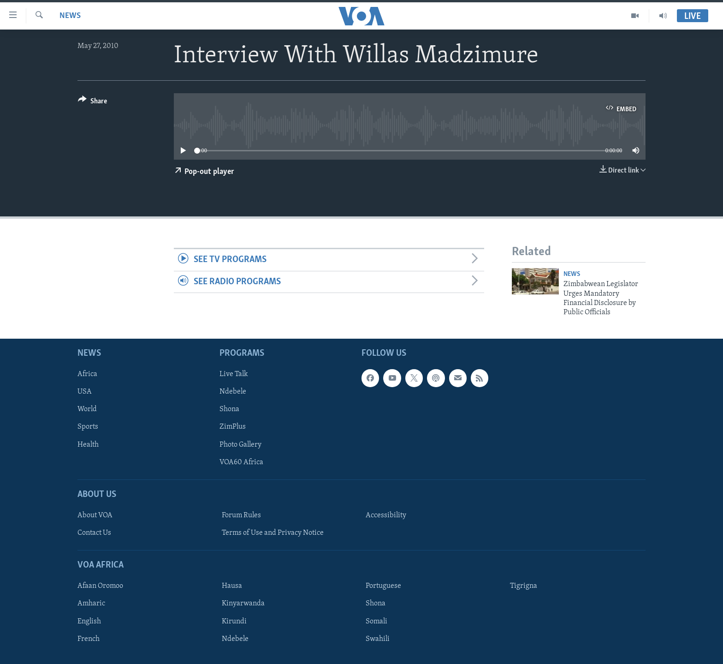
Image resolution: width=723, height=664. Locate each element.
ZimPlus (232, 427)
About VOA (95, 515)
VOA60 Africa (241, 462)
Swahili (378, 638)
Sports (87, 427)
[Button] (92, 102)
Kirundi (234, 621)
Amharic (91, 603)
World (87, 409)
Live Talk (233, 374)
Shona (229, 409)
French (88, 638)
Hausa (232, 586)
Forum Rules (241, 515)
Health (88, 444)
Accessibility (386, 515)
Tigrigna (523, 586)
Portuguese (383, 586)
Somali (376, 621)
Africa (87, 374)
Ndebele (232, 391)
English (89, 621)
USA (84, 391)
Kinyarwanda (243, 603)
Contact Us (94, 533)
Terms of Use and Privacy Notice (273, 533)
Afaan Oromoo (100, 586)
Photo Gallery (240, 444)
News (70, 16)
